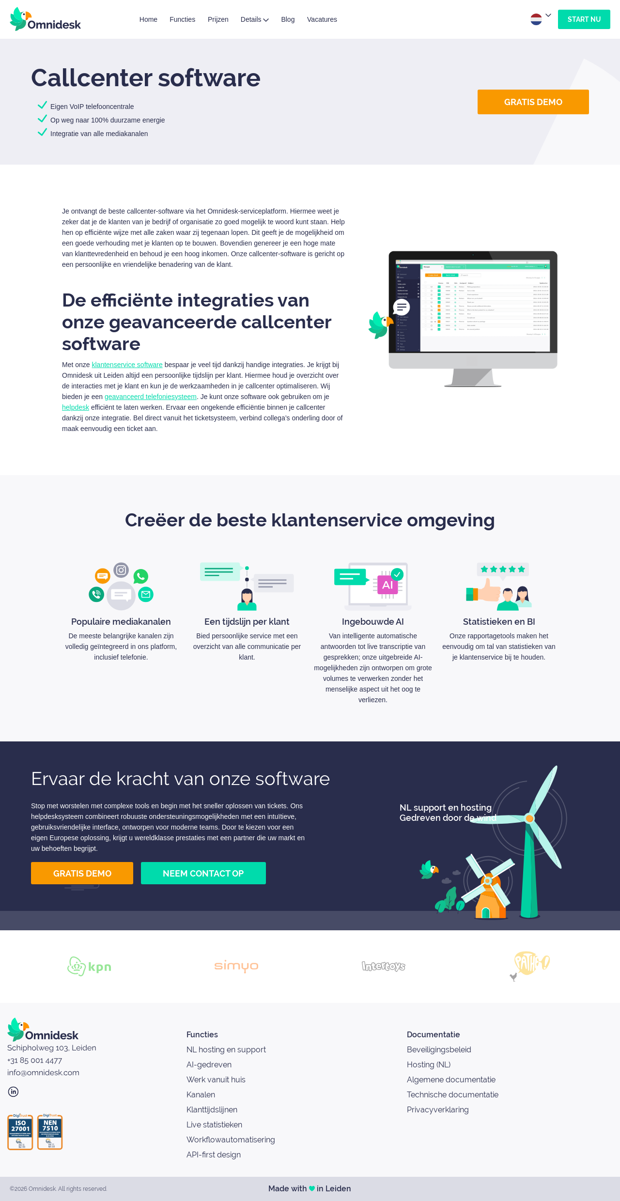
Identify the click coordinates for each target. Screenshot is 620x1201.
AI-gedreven (209, 1064)
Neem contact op (203, 873)
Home (148, 19)
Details (255, 19)
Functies (182, 19)
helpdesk (75, 407)
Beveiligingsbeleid (439, 1049)
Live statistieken (214, 1124)
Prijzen (218, 19)
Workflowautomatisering (230, 1139)
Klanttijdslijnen (211, 1109)
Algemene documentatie (451, 1079)
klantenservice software (127, 365)
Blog (287, 19)
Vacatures (322, 19)
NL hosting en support (226, 1049)
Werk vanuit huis (216, 1079)
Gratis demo (533, 102)
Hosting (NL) (428, 1064)
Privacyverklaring (438, 1109)
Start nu (584, 19)
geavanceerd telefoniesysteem (151, 396)
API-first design (213, 1154)
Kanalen (200, 1094)
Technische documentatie (452, 1094)
